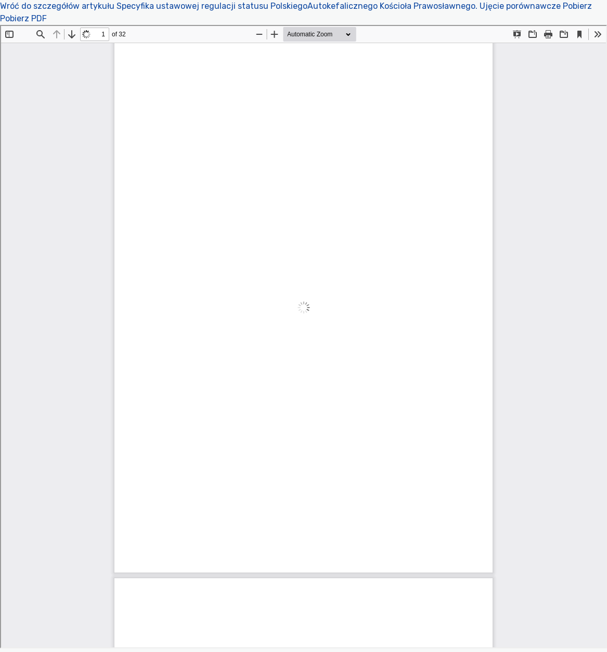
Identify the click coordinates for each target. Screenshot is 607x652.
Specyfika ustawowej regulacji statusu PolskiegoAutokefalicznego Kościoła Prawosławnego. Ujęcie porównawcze (340, 6)
